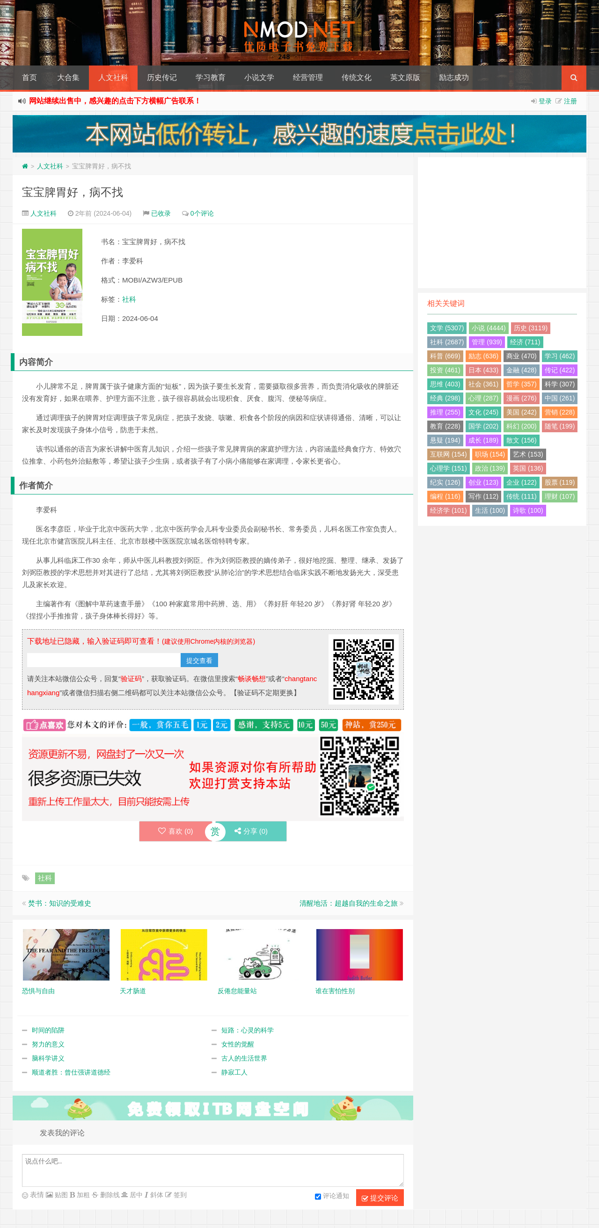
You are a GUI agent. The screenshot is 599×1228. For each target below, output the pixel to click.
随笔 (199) (560, 426)
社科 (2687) (447, 342)
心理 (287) (483, 398)
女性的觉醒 (237, 1044)
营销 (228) (560, 412)
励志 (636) (483, 356)
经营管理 (308, 77)
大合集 (68, 77)
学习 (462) (560, 356)
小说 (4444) (488, 328)
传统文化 (357, 77)
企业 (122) (521, 482)
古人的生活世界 (244, 1058)
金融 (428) (521, 370)
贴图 (60, 1195)
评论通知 (332, 1197)
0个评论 (202, 213)
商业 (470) (521, 356)
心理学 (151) (448, 468)
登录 (545, 101)
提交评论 (380, 1198)
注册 (570, 101)
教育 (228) (445, 426)
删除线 (109, 1195)
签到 (179, 1195)
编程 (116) (445, 496)
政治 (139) (490, 468)
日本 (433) (483, 370)
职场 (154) (490, 454)
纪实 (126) (445, 482)
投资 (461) (445, 370)
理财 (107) (560, 496)
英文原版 (405, 77)
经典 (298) (445, 398)
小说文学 (259, 77)
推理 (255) (445, 412)
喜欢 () (175, 831)
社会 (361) (483, 384)
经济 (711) (525, 342)
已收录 (161, 213)
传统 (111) (521, 496)
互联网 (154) (448, 454)
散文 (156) (521, 440)
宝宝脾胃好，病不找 (72, 192)
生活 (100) (490, 510)
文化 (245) (483, 412)
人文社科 (113, 77)
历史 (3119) (531, 328)
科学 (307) (560, 384)
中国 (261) (560, 398)
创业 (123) (483, 482)
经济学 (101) (448, 510)
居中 (135, 1195)
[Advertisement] (502, 222)
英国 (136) (528, 468)
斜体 (155, 1195)
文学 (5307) (447, 328)
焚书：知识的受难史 (59, 903)
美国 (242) (521, 412)
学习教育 (211, 77)
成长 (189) (483, 440)
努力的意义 (48, 1044)
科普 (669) (445, 356)
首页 (29, 77)
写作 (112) (483, 496)
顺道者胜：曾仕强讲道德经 (71, 1072)
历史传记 (162, 77)
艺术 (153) (528, 454)
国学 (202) (483, 426)
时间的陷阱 (48, 1030)
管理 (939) (487, 342)
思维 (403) (445, 384)
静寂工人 (234, 1072)
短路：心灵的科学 (247, 1030)
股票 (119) (560, 482)
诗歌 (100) (528, 510)
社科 (129, 299)
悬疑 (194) (445, 440)
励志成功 (454, 77)
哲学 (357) (521, 384)
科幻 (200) (521, 426)
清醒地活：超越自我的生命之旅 (349, 903)
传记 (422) (560, 370)
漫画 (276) (521, 398)
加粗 (82, 1195)
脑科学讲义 (48, 1058)
